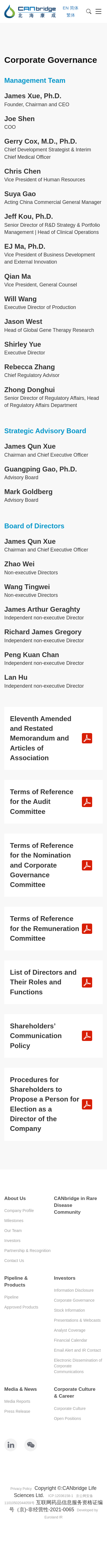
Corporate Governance (74, 1300)
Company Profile (19, 1210)
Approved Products (21, 1307)
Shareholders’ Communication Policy (36, 1036)
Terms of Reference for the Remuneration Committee (44, 928)
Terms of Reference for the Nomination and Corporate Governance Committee (41, 865)
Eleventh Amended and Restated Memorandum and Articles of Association (40, 738)
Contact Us (14, 1260)
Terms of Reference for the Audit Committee (41, 801)
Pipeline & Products (16, 1281)
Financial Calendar (70, 1340)
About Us (15, 1198)
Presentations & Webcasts (77, 1320)
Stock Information (69, 1310)
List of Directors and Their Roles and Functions (43, 982)
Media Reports (17, 1401)
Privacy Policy (21, 1489)
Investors (12, 1240)
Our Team (13, 1230)
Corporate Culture (70, 1408)
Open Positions (67, 1418)
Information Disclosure (74, 1290)
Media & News (20, 1389)
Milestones (13, 1220)
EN (66, 7)
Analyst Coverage (70, 1330)
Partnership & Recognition (27, 1250)
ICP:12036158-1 (60, 1496)
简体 (74, 7)
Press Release (17, 1411)
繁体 (70, 15)
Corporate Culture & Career (74, 1393)
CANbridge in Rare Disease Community (75, 1205)
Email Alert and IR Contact (77, 1350)
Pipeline (11, 1297)
